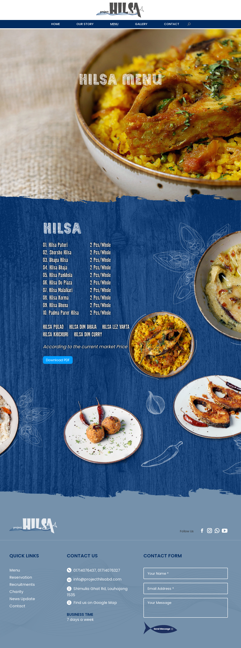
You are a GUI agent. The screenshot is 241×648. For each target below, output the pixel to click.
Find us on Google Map (95, 602)
